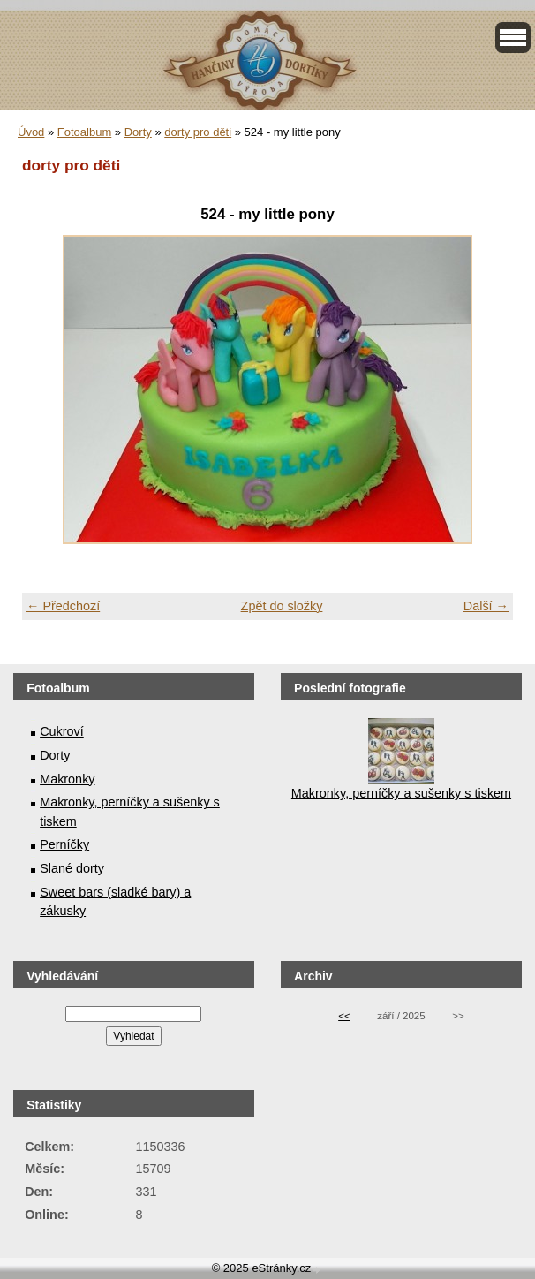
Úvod (31, 132)
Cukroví (62, 731)
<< (344, 1015)
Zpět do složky (282, 606)
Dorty (138, 132)
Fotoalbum (84, 132)
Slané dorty (72, 868)
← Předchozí (63, 606)
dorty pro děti (197, 132)
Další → (486, 606)
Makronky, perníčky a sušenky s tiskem (401, 793)
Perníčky (64, 844)
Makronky (67, 779)
